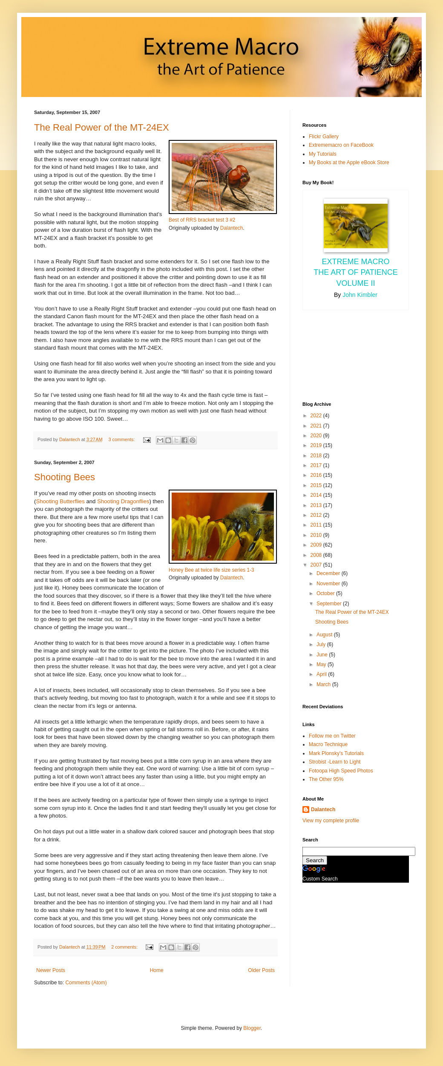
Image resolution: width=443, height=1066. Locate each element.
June (322, 655)
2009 (317, 545)
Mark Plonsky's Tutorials (336, 753)
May (322, 664)
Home (157, 970)
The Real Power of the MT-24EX (101, 127)
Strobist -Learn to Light (334, 762)
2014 (317, 495)
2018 (317, 456)
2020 (317, 436)
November (329, 584)
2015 (317, 485)
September (329, 604)
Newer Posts (50, 970)
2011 (317, 525)
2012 (317, 515)
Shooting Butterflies (60, 501)
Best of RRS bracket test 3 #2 (202, 220)
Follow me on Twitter (332, 736)
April (322, 674)
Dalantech (231, 228)
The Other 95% (326, 779)
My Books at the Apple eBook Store (349, 162)
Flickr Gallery (324, 137)
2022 (317, 416)
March (324, 684)
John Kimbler (359, 294)
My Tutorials (323, 154)
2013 (317, 505)
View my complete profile (330, 821)
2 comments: (125, 946)
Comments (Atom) (85, 983)
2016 (317, 475)
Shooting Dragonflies (123, 501)
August (325, 635)
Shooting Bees (64, 477)
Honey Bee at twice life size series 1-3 (211, 570)
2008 (317, 555)
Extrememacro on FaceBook (341, 145)
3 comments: (122, 439)
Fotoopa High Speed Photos (341, 771)
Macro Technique (328, 744)
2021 (317, 426)
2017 (317, 465)
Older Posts (261, 970)
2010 (317, 535)
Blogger (252, 1028)
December (329, 573)
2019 (317, 445)
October (326, 593)
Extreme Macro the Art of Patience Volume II (356, 272)
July (321, 644)
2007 (317, 565)
